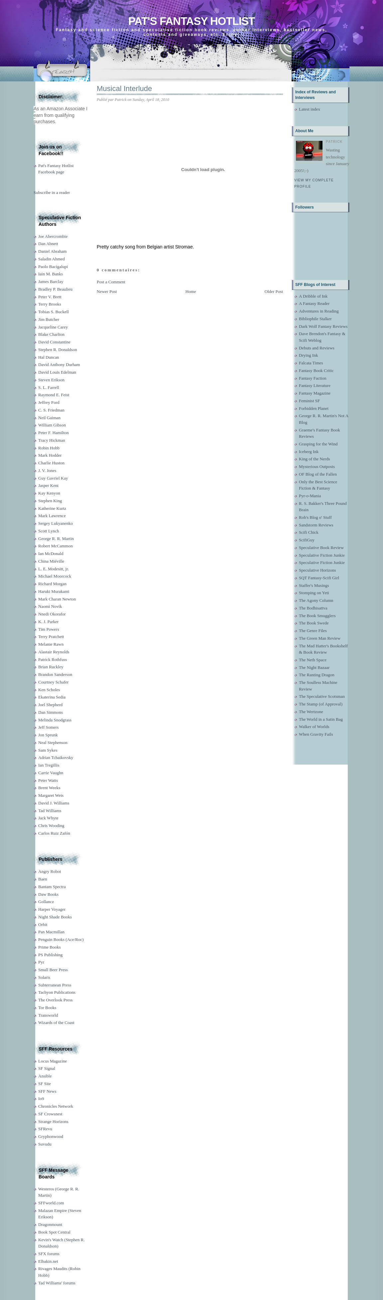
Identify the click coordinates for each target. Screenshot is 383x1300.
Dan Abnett (48, 243)
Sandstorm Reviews (316, 524)
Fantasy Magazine (314, 393)
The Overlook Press (55, 999)
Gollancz (46, 901)
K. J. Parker (48, 621)
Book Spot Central (54, 1232)
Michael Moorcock (54, 576)
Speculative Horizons (317, 570)
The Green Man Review (319, 638)
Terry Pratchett (51, 636)
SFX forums (49, 1253)
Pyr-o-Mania (310, 495)
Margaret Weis (51, 795)
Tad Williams (49, 810)
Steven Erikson (51, 379)
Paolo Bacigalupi (53, 266)
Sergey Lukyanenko (55, 523)
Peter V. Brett (50, 296)
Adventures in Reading (319, 311)
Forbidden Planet (313, 408)
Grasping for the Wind (318, 443)
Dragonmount (50, 1224)
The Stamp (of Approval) (320, 703)
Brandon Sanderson (55, 674)
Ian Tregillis (48, 765)
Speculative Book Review (321, 547)
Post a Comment (111, 281)
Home (191, 291)
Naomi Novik (50, 606)
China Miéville (51, 561)
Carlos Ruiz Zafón (54, 833)
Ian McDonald (50, 553)
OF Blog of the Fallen (318, 474)
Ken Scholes (49, 689)
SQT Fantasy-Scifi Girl (319, 577)
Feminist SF (309, 400)
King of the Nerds (314, 458)
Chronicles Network (55, 1106)
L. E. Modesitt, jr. (53, 568)
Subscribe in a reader (52, 192)
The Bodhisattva (313, 607)
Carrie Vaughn (50, 772)
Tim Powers (48, 629)
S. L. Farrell (48, 387)
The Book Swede (314, 622)
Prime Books (49, 947)
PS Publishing (50, 954)
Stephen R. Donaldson (57, 349)
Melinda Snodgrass (54, 719)
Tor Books (47, 1007)
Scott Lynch (48, 530)
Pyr (41, 962)
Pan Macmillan (51, 931)
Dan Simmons (50, 712)
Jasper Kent (48, 485)
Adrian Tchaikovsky (55, 757)
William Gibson (52, 424)
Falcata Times (311, 362)
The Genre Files (313, 630)
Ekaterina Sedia (51, 697)
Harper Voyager (51, 909)
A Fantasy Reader (314, 303)
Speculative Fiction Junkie (322, 555)
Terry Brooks (49, 304)
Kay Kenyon (49, 493)
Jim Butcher (48, 319)
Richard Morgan (52, 583)
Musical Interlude (124, 88)
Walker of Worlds (314, 726)
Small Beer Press (53, 969)
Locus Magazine (52, 1061)
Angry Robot (49, 871)
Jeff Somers (48, 727)
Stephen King (50, 500)
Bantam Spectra (52, 886)
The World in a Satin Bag (321, 719)
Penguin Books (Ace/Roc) (60, 939)
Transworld (48, 1015)
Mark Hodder (50, 455)
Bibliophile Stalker (315, 318)
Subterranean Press (54, 984)
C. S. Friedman (51, 410)
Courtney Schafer (53, 682)
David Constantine (54, 341)
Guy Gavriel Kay (53, 478)
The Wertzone (311, 711)
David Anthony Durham (59, 364)
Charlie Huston (51, 462)
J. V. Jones (47, 470)
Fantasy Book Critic (316, 370)
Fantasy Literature (314, 385)
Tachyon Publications (56, 992)
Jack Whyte (48, 817)
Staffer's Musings (314, 585)
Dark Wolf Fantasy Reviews (323, 326)
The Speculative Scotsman (322, 696)
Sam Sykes (47, 750)
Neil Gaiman (49, 417)
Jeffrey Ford (49, 402)
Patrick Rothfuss (52, 659)
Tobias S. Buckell (53, 311)
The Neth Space (312, 659)
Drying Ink (308, 355)
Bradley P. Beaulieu (55, 289)
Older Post (274, 291)
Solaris (44, 977)
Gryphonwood (50, 1136)
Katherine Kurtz (52, 508)
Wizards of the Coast (56, 1022)
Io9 (41, 1098)
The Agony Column (316, 600)
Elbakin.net (48, 1261)
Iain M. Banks (50, 273)
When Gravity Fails (316, 734)
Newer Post (107, 291)
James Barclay (50, 281)
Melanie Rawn (51, 644)
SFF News (47, 1091)
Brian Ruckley (50, 666)
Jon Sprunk (48, 734)
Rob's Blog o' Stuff (315, 517)
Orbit (42, 924)
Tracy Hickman (51, 440)
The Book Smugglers (317, 615)
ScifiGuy (307, 539)
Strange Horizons (53, 1121)
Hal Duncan (48, 357)
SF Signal (46, 1068)
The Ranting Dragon (316, 674)
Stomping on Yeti (314, 592)
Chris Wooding (51, 825)
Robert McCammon (55, 545)
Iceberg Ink (309, 451)
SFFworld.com (51, 1202)
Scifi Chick (309, 532)
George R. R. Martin (56, 538)
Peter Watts (48, 780)
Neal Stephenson (52, 742)
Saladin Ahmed (51, 258)
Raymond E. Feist (53, 394)
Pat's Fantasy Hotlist (191, 21)
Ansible (45, 1075)
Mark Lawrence (52, 515)
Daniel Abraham (52, 251)
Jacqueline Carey (53, 327)
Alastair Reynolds (53, 651)
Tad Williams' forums (56, 1282)
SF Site (44, 1083)
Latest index (309, 109)
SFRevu (45, 1128)
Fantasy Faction (312, 378)
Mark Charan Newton (57, 599)
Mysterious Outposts (317, 466)
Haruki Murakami (53, 591)
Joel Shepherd (50, 704)
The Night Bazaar (314, 667)
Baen (42, 879)
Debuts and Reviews (316, 347)
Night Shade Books (55, 916)
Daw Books (48, 894)
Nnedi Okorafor (52, 613)
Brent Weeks (49, 787)
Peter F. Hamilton (53, 432)
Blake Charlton (51, 334)
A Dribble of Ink (313, 296)
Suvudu (45, 1144)
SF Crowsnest (50, 1113)
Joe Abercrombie (52, 236)
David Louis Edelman (57, 372)
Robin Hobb (49, 447)
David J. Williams (53, 802)
